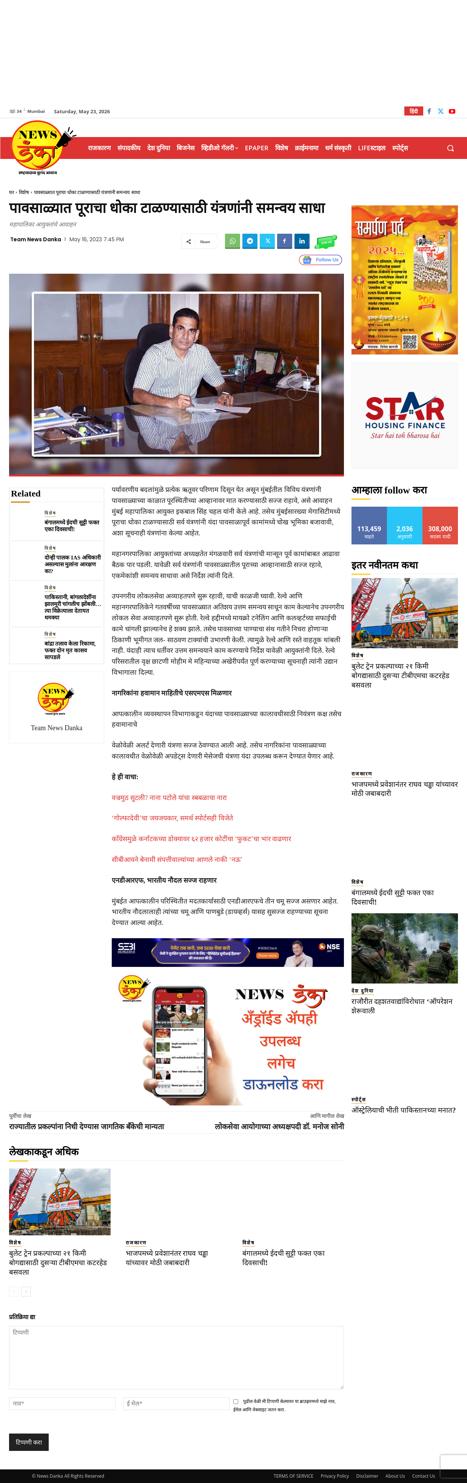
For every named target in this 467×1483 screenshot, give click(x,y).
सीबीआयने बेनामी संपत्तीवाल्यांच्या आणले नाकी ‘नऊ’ (177, 859)
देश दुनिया (362, 991)
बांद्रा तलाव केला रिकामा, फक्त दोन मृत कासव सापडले (70, 650)
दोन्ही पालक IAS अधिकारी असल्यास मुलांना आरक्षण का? (73, 564)
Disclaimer (367, 1476)
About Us (395, 1476)
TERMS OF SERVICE (293, 1476)
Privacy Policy (335, 1476)
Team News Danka (35, 239)
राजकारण (136, 1243)
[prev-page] (13, 1291)
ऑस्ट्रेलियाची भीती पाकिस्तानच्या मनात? (403, 1110)
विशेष (24, 192)
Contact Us (423, 1476)
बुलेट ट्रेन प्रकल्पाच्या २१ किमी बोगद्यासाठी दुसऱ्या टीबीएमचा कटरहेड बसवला (58, 1262)
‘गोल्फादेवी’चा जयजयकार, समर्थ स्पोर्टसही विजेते (172, 818)
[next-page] (26, 1291)
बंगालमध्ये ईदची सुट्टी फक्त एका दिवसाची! (72, 526)
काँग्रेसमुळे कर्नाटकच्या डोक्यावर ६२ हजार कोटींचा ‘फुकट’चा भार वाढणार (201, 839)
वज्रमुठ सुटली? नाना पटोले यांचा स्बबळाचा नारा (169, 798)
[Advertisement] (233, 53)
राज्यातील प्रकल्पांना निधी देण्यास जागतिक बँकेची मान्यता (86, 1126)
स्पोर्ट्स (358, 1099)
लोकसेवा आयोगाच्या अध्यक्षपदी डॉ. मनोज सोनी (279, 1126)
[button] (450, 148)
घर (11, 192)
